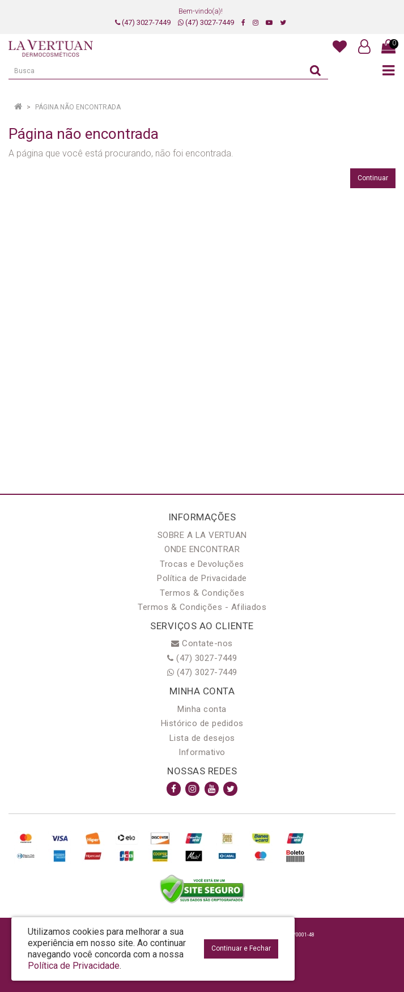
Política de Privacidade (202, 578)
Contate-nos (202, 643)
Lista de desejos (202, 738)
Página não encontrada (78, 107)
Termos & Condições (202, 593)
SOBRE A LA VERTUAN (202, 535)
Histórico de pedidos (202, 723)
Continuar (373, 178)
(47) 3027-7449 (143, 22)
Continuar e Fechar (241, 948)
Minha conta (202, 709)
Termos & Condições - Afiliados (202, 607)
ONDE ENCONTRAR (202, 549)
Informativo (202, 752)
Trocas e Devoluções (202, 564)
